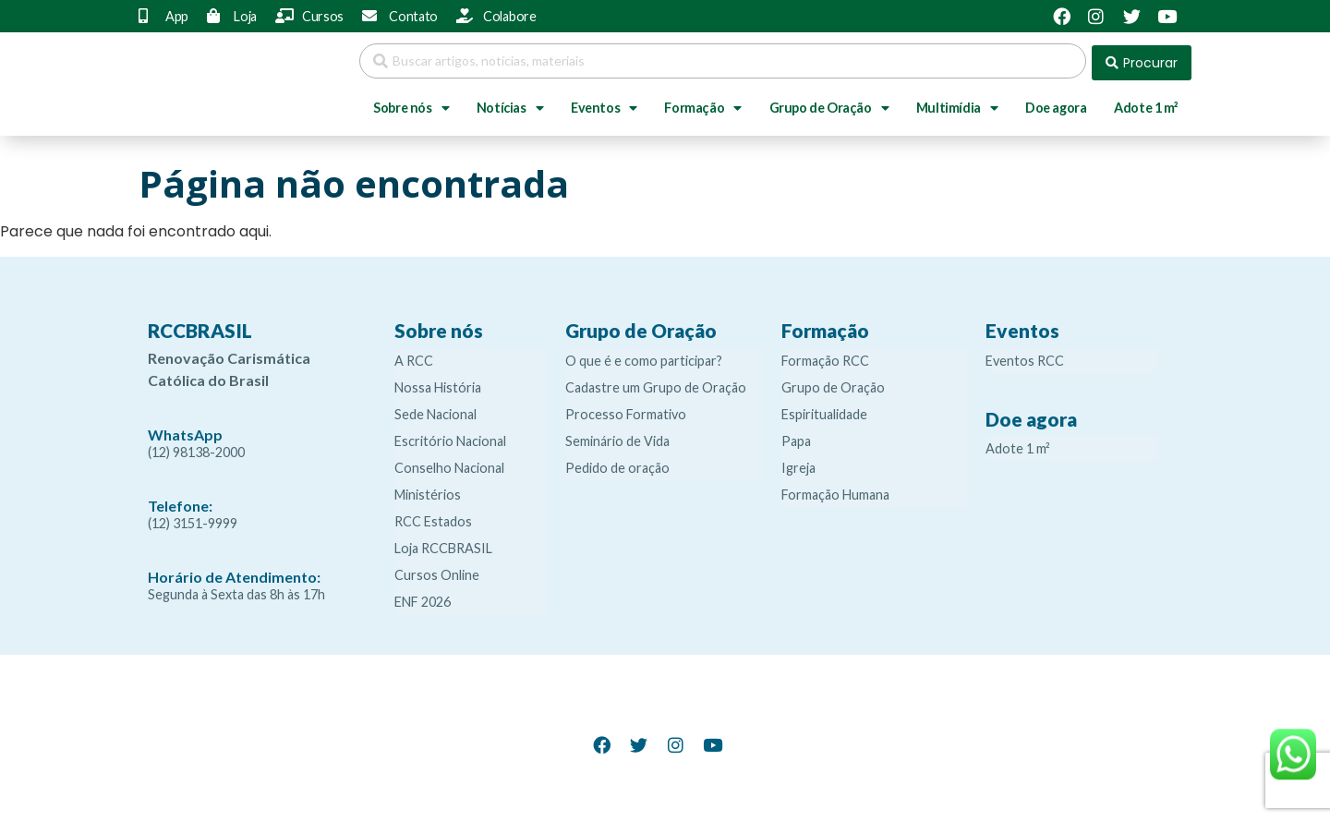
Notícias (510, 104)
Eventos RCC (1024, 356)
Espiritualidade (824, 409)
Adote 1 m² (1146, 104)
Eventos (604, 104)
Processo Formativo (625, 409)
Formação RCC (825, 356)
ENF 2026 (422, 597)
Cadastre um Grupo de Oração (655, 383)
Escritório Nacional (450, 436)
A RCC (413, 356)
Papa (796, 436)
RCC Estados (433, 517)
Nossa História (437, 383)
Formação (702, 104)
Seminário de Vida (617, 436)
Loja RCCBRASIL (443, 543)
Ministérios (427, 490)
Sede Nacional (435, 409)
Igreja (798, 463)
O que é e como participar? (643, 356)
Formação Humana (835, 490)
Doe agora (1055, 104)
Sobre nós (411, 104)
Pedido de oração (617, 463)
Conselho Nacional (449, 463)
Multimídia (957, 104)
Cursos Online (436, 570)
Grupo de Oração (829, 104)
